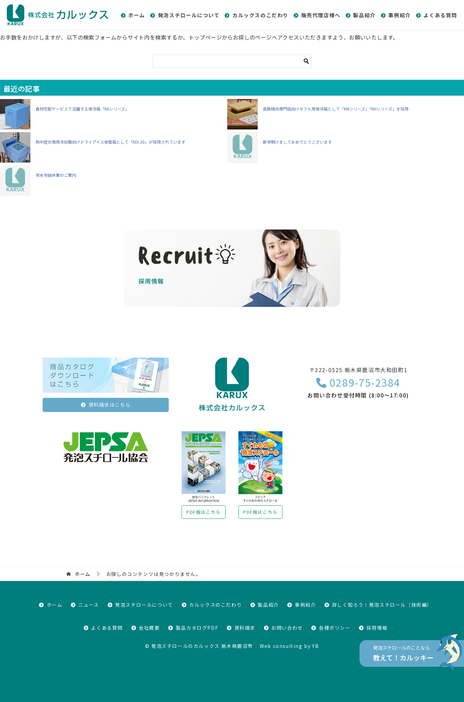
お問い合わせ (287, 627)
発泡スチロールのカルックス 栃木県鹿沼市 (202, 646)
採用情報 (377, 627)
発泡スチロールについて (189, 15)
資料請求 (244, 627)
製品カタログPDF (197, 627)
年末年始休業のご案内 (56, 175)
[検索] (232, 61)
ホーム (136, 15)
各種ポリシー (335, 627)
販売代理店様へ (321, 15)
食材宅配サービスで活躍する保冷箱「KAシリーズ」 (82, 109)
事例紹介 (399, 15)
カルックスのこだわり (260, 15)
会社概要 (149, 627)
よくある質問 (440, 15)
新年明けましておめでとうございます (297, 142)
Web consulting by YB (289, 646)
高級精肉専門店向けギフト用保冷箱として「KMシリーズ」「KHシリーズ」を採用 (336, 109)
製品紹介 (364, 15)
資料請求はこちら (110, 404)
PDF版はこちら (203, 512)
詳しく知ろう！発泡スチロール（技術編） (382, 604)
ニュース (88, 604)
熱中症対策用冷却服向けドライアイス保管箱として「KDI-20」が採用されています (110, 142)
